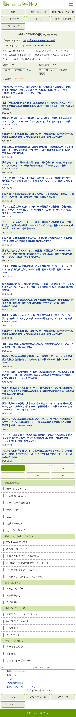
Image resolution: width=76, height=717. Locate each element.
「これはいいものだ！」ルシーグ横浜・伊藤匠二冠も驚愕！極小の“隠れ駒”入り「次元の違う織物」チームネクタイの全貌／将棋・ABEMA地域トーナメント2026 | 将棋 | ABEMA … (38, 225)
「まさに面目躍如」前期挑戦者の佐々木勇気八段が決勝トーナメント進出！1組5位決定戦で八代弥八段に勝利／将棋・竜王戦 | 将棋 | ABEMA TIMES (37, 269)
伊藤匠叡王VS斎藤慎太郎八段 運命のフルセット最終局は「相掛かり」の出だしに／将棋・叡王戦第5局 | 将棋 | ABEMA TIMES (38, 195)
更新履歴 (11, 653)
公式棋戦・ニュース (17, 495)
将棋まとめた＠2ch (16, 671)
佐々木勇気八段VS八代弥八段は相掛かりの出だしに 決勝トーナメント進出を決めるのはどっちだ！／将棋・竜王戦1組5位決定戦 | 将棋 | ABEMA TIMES (38, 287)
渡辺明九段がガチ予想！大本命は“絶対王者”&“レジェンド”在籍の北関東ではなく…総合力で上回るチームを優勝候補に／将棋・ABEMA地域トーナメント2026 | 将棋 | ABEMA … (37, 406)
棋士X (38, 19)
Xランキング (13, 26)
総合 (13, 12)
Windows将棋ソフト (17, 542)
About (13, 704)
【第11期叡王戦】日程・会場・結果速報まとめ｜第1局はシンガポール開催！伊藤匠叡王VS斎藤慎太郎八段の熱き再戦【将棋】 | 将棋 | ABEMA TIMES (38, 105)
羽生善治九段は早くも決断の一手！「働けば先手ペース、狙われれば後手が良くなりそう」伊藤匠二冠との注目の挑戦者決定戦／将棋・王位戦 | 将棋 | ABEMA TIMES (38, 391)
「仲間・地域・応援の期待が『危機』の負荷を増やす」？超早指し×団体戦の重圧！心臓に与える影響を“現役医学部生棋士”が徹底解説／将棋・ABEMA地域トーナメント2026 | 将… (38, 375)
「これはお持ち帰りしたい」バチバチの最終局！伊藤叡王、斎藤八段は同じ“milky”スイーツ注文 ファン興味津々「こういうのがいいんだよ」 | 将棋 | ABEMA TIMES (37, 209)
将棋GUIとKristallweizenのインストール (27, 563)
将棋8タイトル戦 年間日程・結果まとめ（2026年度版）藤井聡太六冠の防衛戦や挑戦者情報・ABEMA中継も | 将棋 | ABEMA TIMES (37, 135)
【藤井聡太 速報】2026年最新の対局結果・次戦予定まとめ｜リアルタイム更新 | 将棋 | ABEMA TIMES (38, 345)
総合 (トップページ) (17, 488)
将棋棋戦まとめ (14, 595)
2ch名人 (10, 679)
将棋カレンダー (14, 588)
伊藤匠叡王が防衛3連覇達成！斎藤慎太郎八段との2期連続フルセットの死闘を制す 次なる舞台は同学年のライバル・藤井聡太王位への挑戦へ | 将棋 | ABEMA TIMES (37, 150)
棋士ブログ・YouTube (63, 13)
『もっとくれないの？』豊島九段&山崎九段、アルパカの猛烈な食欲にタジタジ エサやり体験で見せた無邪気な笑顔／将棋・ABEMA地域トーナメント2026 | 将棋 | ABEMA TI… (37, 438)
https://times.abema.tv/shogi (39, 40)
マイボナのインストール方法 (21, 569)
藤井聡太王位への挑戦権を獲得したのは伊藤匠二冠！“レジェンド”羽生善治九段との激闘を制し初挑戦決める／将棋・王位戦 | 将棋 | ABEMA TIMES (37, 359)
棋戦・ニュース (38, 12)
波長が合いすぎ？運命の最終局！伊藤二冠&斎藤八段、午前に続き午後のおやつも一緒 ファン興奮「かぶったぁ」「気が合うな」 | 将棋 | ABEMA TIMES (37, 165)
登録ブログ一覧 (38, 697)
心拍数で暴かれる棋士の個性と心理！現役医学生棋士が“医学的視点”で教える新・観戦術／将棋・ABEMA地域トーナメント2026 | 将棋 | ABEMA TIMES (37, 302)
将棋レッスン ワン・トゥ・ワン (21, 687)
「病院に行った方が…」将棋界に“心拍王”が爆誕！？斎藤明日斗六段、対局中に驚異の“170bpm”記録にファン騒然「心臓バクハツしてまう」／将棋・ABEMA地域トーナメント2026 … (37, 90)
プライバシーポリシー (18, 660)
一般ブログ (13, 19)
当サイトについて (15, 646)
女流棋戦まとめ (14, 602)
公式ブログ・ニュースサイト (21, 614)
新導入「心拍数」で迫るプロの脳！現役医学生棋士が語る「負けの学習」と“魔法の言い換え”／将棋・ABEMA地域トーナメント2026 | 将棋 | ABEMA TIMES (37, 318)
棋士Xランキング (15, 530)
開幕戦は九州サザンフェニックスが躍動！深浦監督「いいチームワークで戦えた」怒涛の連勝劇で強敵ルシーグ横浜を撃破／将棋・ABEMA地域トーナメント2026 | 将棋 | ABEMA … (37, 253)
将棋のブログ (13, 675)
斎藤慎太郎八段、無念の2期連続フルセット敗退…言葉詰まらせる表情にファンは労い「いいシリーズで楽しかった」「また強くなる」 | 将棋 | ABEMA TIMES (38, 121)
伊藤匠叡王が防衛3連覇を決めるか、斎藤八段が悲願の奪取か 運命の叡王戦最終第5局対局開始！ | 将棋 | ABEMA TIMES (37, 239)
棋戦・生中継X (63, 19)
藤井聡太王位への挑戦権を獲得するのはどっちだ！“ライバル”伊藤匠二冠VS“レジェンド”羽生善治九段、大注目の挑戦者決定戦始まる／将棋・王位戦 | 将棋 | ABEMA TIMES (37, 422)
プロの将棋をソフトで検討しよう (24, 556)
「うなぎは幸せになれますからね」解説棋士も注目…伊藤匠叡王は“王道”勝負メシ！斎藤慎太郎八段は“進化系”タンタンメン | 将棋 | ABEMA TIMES (37, 181)
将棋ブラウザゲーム (17, 549)
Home (13, 697)
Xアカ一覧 (62, 697)
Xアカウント (13, 635)
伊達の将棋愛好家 (15, 683)
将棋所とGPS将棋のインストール (24, 576)
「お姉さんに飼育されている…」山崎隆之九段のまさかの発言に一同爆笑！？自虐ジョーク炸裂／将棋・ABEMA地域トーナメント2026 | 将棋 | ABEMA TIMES (37, 453)
